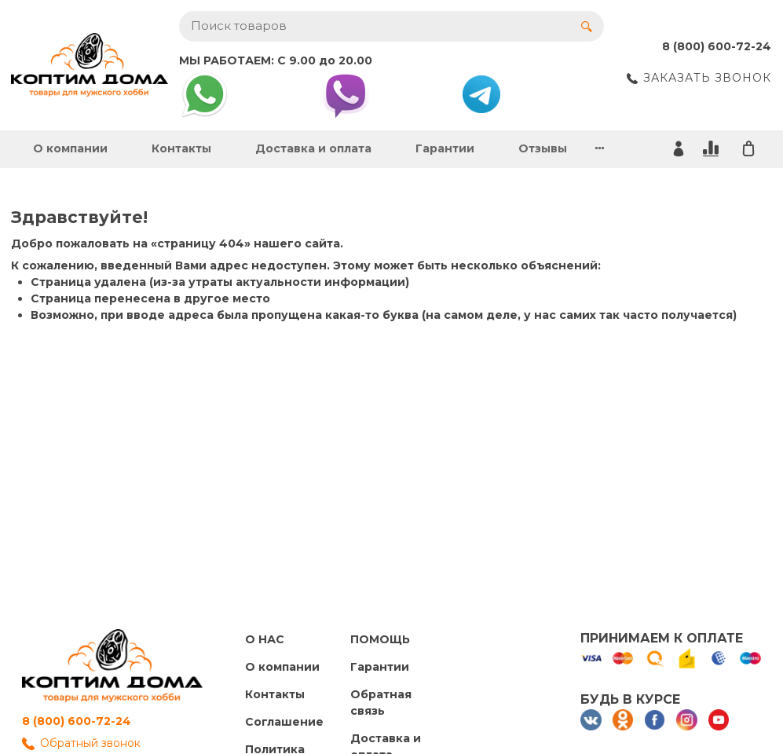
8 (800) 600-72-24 (76, 721)
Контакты (181, 148)
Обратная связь (381, 702)
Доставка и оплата (313, 148)
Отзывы (542, 148)
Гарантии (444, 148)
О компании (70, 148)
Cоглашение (284, 722)
